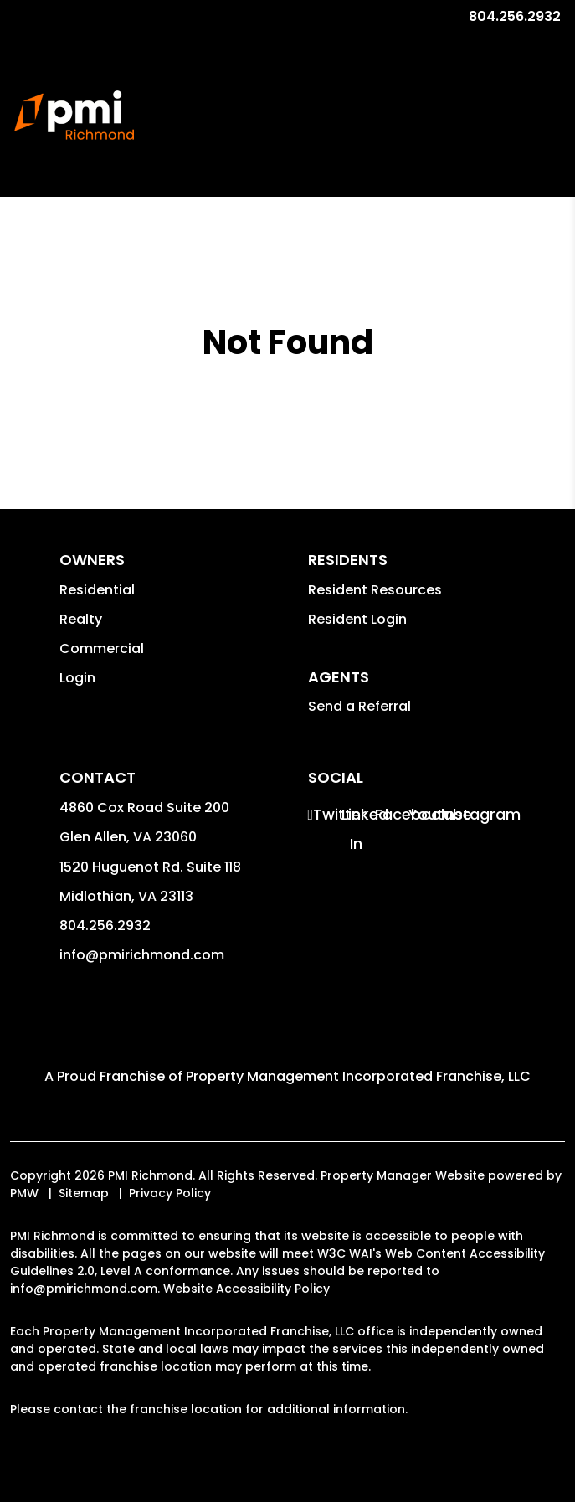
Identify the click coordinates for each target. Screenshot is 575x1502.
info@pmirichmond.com (141, 954)
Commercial (101, 648)
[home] (74, 115)
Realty (80, 619)
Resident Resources (375, 589)
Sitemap (84, 1193)
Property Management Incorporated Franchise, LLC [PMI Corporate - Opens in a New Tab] (358, 1076)
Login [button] (77, 677)
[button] (322, 814)
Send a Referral (359, 706)
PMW (24, 1193)
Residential (97, 589)
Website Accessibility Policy (246, 1288)
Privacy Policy (170, 1193)
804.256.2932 (515, 16)
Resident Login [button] (357, 619)
